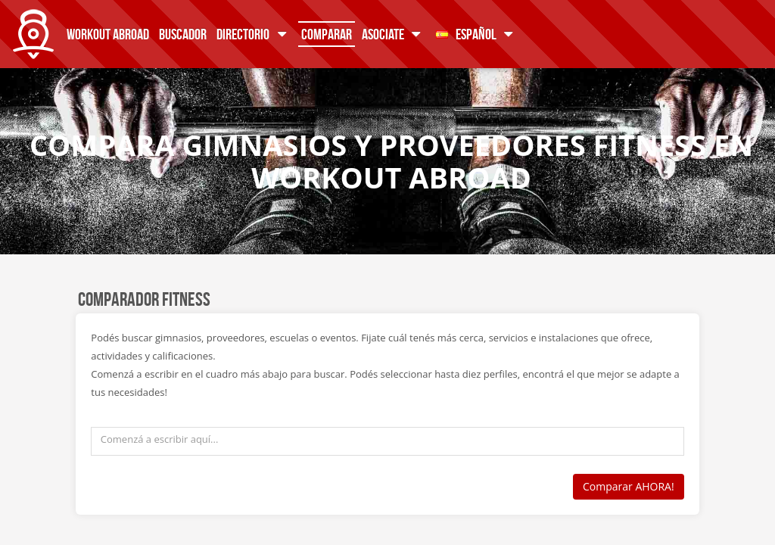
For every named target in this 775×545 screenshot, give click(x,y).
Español (477, 34)
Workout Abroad (108, 34)
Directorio (253, 34)
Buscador (183, 34)
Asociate (394, 34)
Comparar (326, 34)
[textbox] (387, 441)
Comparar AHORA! (628, 486)
